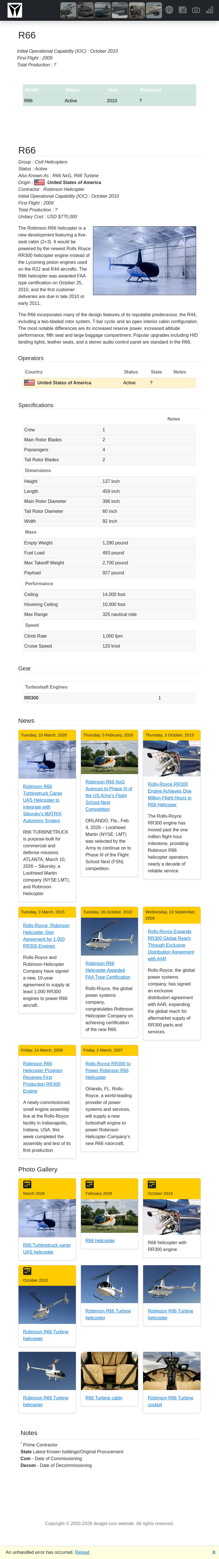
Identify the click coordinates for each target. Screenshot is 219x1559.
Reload (82, 1552)
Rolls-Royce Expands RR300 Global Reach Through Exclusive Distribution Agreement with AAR (171, 945)
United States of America (57, 382)
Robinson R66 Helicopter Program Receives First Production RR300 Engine (42, 1077)
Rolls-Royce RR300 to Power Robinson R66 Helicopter (108, 1070)
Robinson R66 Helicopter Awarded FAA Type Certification (108, 970)
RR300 (31, 697)
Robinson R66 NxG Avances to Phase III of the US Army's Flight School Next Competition (109, 796)
